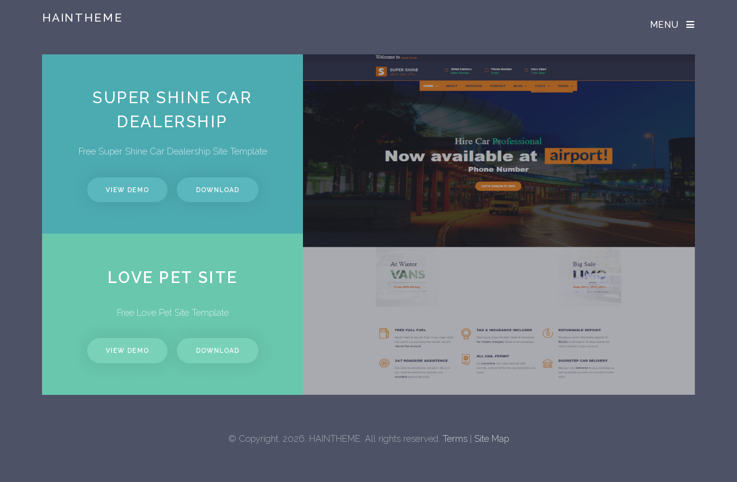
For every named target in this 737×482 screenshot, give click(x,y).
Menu (664, 24)
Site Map (491, 438)
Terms (455, 438)
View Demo (127, 189)
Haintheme (82, 17)
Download (217, 189)
